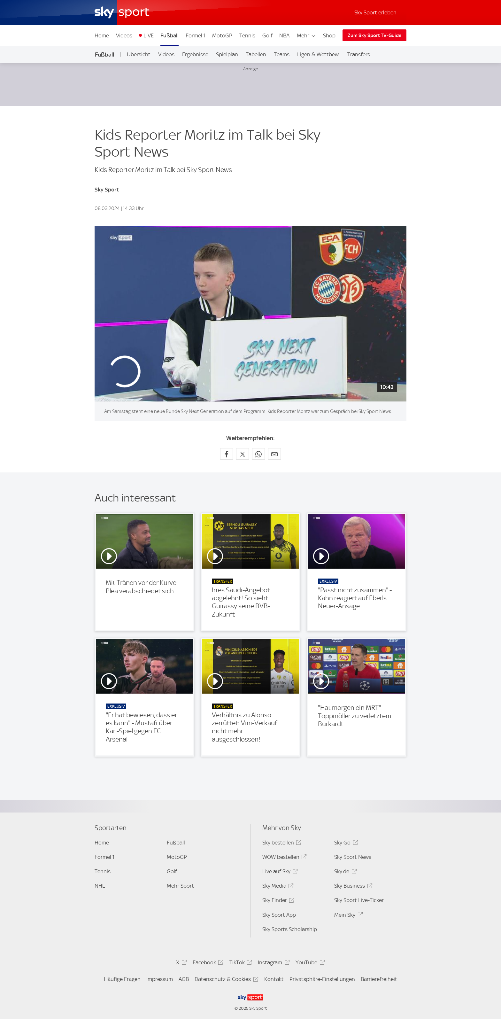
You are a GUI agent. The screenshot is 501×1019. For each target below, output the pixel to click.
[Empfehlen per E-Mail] (274, 454)
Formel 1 (195, 35)
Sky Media (277, 887)
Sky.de (344, 872)
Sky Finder (277, 901)
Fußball (169, 35)
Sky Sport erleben (375, 12)
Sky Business (352, 887)
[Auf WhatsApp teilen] (258, 454)
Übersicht (138, 54)
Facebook (207, 963)
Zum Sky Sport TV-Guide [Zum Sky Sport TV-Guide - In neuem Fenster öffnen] (374, 35)
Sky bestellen (280, 843)
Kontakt (274, 979)
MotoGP (222, 35)
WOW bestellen (283, 858)
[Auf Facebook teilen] (226, 454)
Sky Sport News (352, 857)
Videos (124, 35)
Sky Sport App (279, 915)
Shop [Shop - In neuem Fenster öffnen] (329, 35)
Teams (281, 54)
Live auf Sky (279, 872)
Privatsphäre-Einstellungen (322, 979)
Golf (267, 35)
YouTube (309, 963)
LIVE (148, 35)
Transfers (358, 54)
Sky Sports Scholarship (289, 929)
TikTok (239, 963)
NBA (284, 35)
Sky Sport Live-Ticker (359, 900)
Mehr (306, 35)
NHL (100, 886)
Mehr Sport (180, 886)
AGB (184, 979)
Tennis (247, 35)
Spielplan (227, 54)
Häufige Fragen (122, 979)
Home (102, 35)
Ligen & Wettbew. (318, 54)
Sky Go (345, 843)
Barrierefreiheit (379, 979)
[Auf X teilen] (242, 454)
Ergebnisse (195, 54)
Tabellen (256, 54)
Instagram (273, 963)
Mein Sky (347, 916)
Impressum (159, 979)
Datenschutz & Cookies (225, 980)
